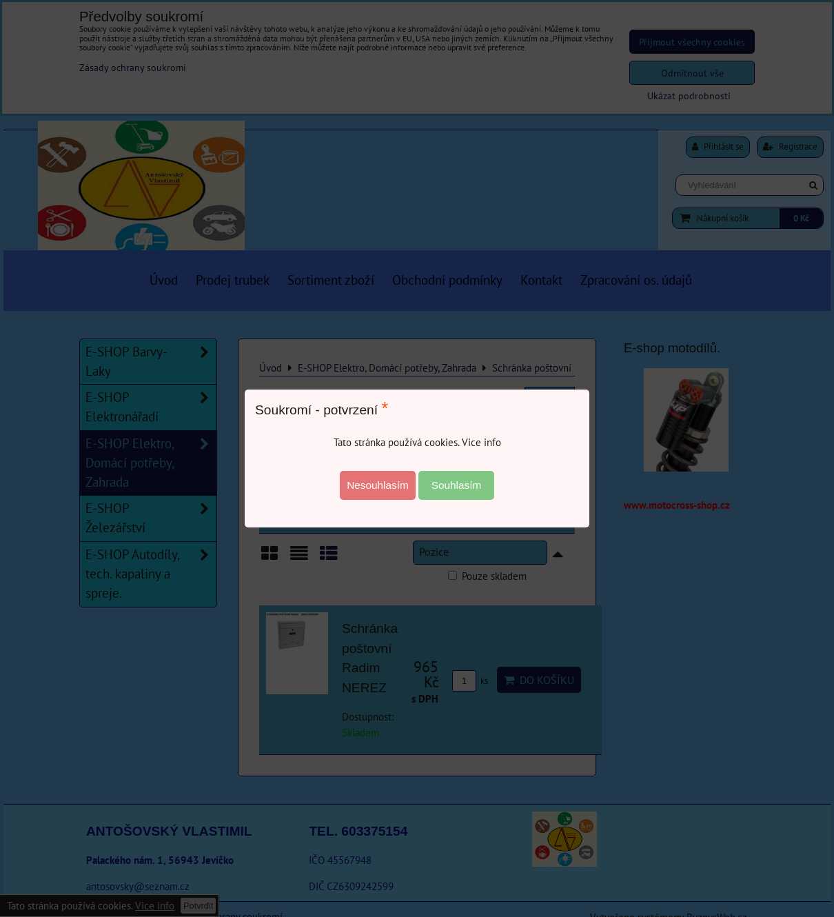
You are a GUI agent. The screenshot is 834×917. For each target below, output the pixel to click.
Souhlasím (456, 485)
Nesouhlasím (378, 485)
